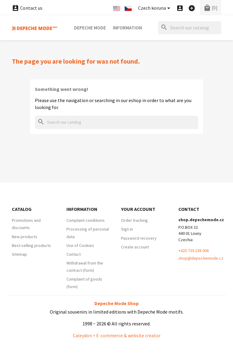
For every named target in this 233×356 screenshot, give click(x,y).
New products (24, 236)
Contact (73, 254)
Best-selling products (31, 245)
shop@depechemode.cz (200, 258)
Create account (135, 247)
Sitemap (19, 254)
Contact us (27, 8)
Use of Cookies (80, 245)
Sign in (127, 229)
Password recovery (139, 238)
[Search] (189, 27)
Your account (138, 209)
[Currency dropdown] (155, 8)
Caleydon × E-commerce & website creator (116, 335)
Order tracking (134, 220)
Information (127, 28)
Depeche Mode (90, 28)
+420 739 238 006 (193, 250)
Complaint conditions (85, 220)
